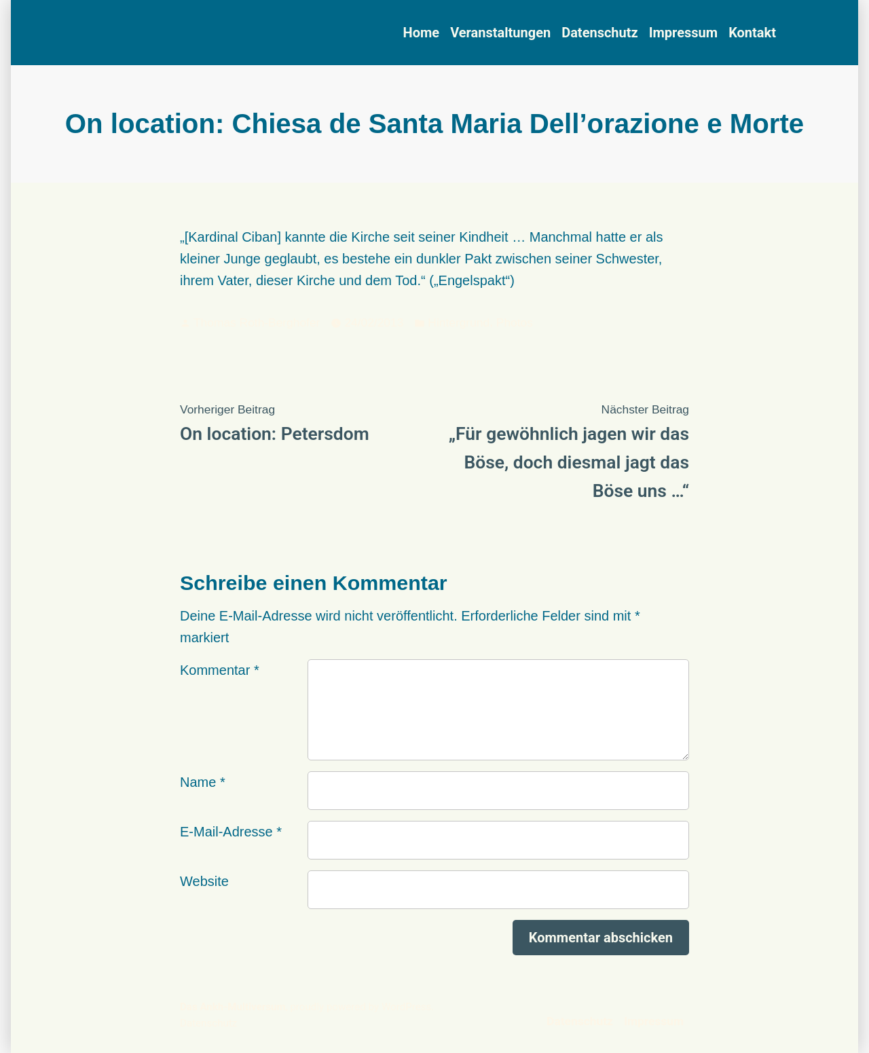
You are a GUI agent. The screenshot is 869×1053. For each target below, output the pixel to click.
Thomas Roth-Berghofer (256, 322)
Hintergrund (458, 322)
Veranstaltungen (500, 32)
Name (202, 782)
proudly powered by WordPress (360, 1007)
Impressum (683, 32)
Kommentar (219, 670)
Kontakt (752, 32)
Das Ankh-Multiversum (233, 1007)
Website (204, 881)
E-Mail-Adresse (231, 831)
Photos (514, 322)
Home (421, 32)
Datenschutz (599, 32)
